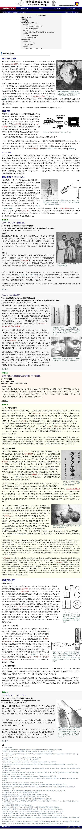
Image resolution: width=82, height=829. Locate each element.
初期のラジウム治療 (26, 17)
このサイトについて (73, 8)
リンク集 (57, 8)
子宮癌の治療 (39, 619)
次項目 (76, 12)
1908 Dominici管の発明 (31, 28)
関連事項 (25, 34)
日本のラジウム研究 (30, 37)
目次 (71, 12)
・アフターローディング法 (28, 43)
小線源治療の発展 (25, 39)
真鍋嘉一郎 (67, 496)
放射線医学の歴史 (8, 8)
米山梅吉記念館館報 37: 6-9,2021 (49, 807)
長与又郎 (71, 564)
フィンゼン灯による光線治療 (28, 275)
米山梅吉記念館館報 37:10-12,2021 (51, 809)
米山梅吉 (59, 562)
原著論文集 (24, 8)
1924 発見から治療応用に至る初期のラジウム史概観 (39, 32)
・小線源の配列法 (26, 41)
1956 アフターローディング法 (33, 48)
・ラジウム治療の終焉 (27, 44)
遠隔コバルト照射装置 (19, 533)
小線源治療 (23, 19)
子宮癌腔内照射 (51, 149)
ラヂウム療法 (19, 477)
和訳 (6, 289)
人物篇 (41, 8)
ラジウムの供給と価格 (31, 36)
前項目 (66, 12)
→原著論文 (71, 149)
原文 (3, 289)
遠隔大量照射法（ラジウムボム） (29, 23)
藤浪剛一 (35, 474)
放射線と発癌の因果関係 (52, 444)
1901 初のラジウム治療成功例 (33, 26)
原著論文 (25, 24)
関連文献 (25, 30)
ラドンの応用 (24, 21)
